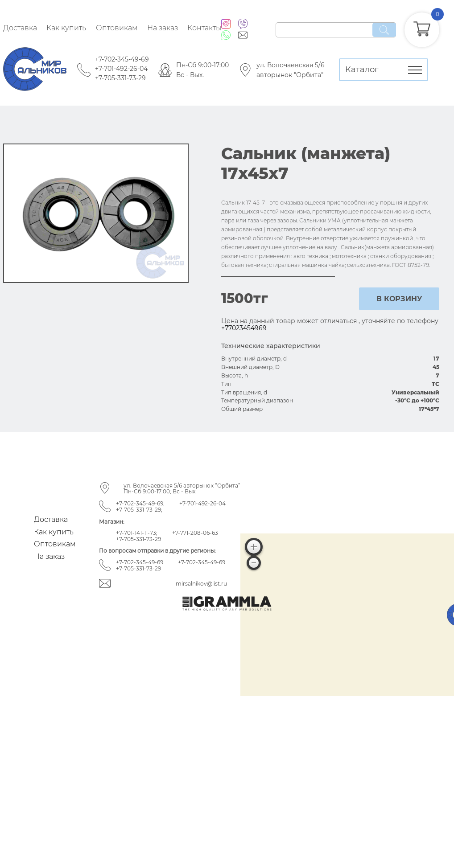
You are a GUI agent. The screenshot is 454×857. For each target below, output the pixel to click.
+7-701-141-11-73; (136, 532)
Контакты (204, 28)
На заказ (162, 28)
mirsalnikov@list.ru (201, 583)
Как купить (66, 28)
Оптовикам (117, 28)
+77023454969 (244, 328)
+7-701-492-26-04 (121, 68)
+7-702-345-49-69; (140, 503)
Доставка (20, 28)
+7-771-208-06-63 (195, 532)
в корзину (399, 299)
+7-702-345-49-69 (122, 59)
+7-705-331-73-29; (139, 509)
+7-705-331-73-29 (120, 78)
